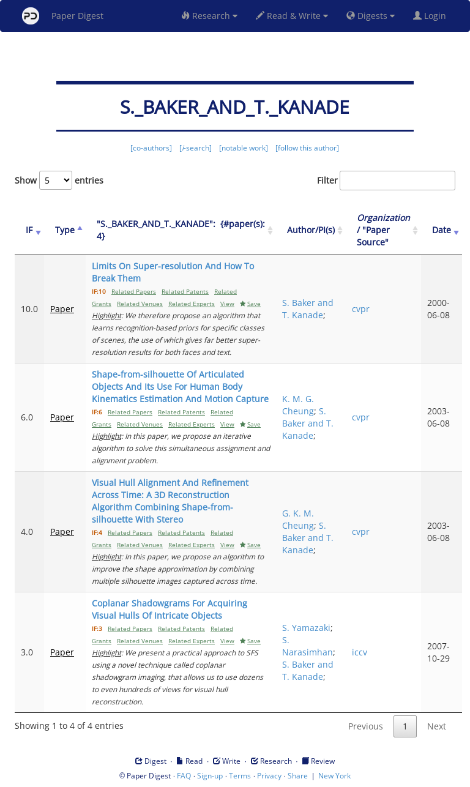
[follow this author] (307, 148)
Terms (240, 775)
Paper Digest (62, 15)
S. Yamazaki (306, 627)
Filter (386, 180)
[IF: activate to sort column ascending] (29, 230)
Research (209, 15)
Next (436, 726)
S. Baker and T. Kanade (308, 309)
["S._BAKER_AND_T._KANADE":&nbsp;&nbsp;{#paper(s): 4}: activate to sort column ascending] (181, 230)
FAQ (184, 775)
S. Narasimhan (307, 646)
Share (298, 775)
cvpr (361, 309)
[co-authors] (151, 148)
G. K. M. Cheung (298, 519)
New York (334, 775)
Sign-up (210, 775)
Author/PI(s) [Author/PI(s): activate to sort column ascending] (311, 230)
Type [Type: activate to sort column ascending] (65, 230)
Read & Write (292, 15)
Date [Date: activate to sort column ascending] (441, 230)
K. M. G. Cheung (298, 405)
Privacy (269, 775)
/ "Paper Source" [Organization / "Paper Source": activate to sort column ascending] (383, 230)
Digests (370, 15)
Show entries (59, 180)
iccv (359, 652)
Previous (365, 726)
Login (432, 15)
